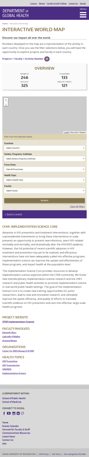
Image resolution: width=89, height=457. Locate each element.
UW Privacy (44, 454)
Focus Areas (10, 164)
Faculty (7, 186)
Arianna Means (9, 341)
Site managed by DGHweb (75, 454)
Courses (33, 4)
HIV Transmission (11, 365)
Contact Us (73, 4)
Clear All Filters (77, 206)
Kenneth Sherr (9, 332)
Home (5, 23)
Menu (83, 9)
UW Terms (56, 454)
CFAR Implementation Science (18, 321)
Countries (8, 143)
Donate (83, 4)
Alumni (42, 4)
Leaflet (66, 132)
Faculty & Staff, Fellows (57, 4)
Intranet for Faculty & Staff (16, 429)
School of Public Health (14, 398)
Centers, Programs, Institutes (18, 154)
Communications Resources (16, 433)
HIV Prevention (9, 361)
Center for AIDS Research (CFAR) (18, 351)
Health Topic (10, 175)
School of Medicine (11, 402)
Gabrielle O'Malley (11, 336)
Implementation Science (14, 373)
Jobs (4, 443)
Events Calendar (10, 426)
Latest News (8, 436)
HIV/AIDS (6, 369)
